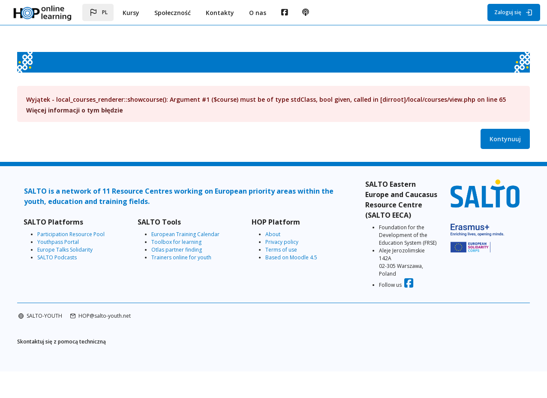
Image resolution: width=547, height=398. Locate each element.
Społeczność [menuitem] (172, 13)
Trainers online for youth (191, 265)
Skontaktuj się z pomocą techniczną (78, 367)
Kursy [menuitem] (131, 13)
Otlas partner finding (186, 257)
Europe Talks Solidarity (82, 257)
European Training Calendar (195, 242)
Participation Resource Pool (88, 242)
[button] (98, 12)
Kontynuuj (488, 147)
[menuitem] (284, 12)
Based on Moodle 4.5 (293, 265)
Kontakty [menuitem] (220, 13)
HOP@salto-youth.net (122, 341)
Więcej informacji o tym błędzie (91, 118)
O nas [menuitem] (257, 13)
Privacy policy (283, 249)
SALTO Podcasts (74, 265)
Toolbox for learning (186, 249)
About (274, 242)
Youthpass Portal (75, 249)
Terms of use (283, 257)
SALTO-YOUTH (61, 341)
